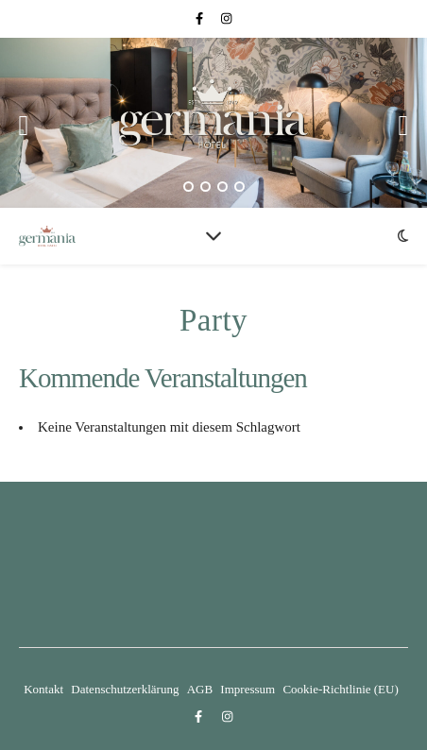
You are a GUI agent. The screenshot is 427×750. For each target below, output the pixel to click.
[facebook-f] (201, 18)
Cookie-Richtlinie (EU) (340, 689)
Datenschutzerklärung (125, 689)
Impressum (247, 689)
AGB (200, 689)
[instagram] (226, 18)
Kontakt (43, 689)
